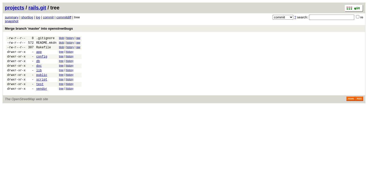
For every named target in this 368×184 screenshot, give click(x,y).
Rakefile (43, 49)
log (38, 17)
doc (39, 71)
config (41, 60)
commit (48, 17)
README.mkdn (46, 44)
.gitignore (45, 39)
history (70, 38)
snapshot (11, 21)
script (41, 87)
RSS (359, 108)
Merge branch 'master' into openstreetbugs (39, 28)
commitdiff (63, 17)
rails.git (37, 7)
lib (39, 76)
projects (14, 7)
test (40, 92)
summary (11, 17)
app (39, 55)
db (38, 65)
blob (61, 38)
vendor (41, 98)
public (41, 81)
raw (78, 38)
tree (61, 54)
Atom (351, 108)
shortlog (27, 17)
